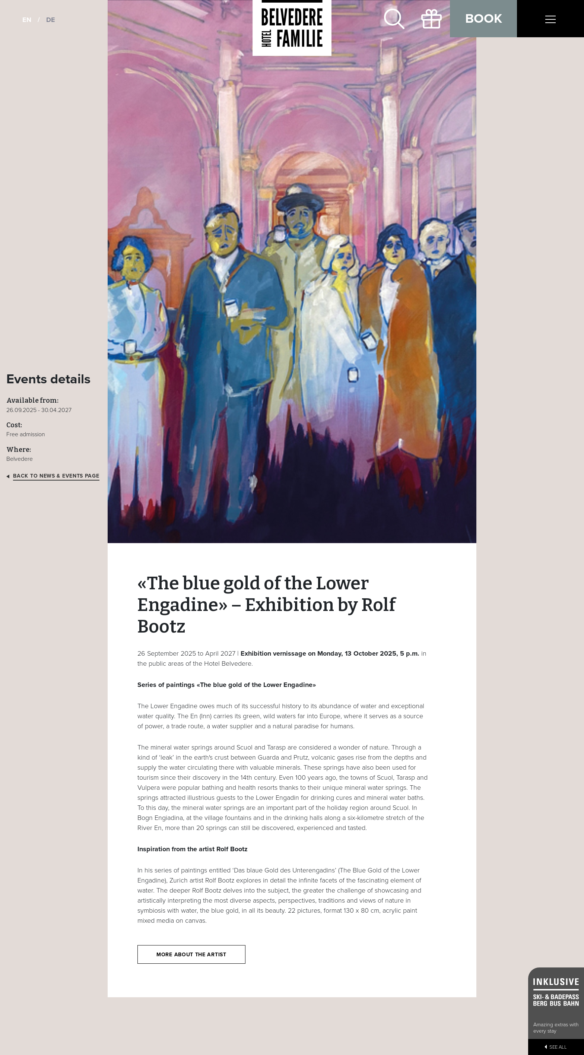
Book (483, 18)
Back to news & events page (56, 476)
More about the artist (191, 954)
